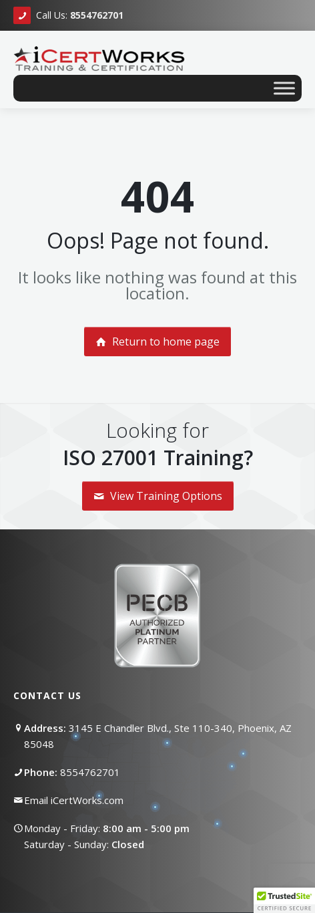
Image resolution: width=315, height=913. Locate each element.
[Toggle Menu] (284, 88)
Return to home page (157, 341)
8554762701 (90, 772)
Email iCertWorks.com (73, 800)
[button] (284, 900)
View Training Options (157, 496)
